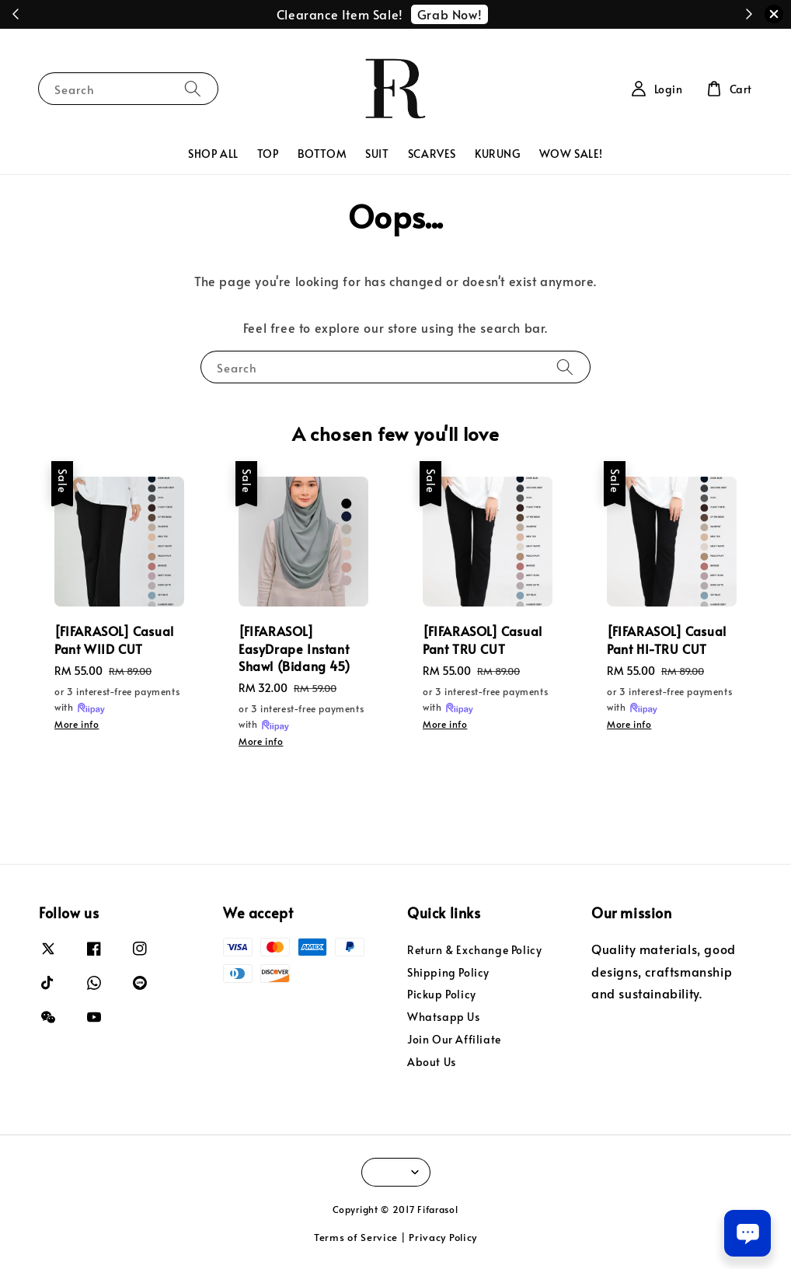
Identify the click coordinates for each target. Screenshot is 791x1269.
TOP (268, 153)
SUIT (377, 153)
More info (76, 724)
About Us (431, 1061)
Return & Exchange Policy (474, 950)
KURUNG (498, 153)
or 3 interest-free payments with (116, 700)
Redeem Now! (476, 14)
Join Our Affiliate (454, 1039)
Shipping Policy (448, 972)
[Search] (193, 88)
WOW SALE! (571, 153)
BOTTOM (322, 153)
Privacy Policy (443, 1237)
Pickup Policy (441, 994)
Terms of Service (356, 1237)
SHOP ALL (213, 153)
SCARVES (432, 153)
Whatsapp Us (443, 1016)
